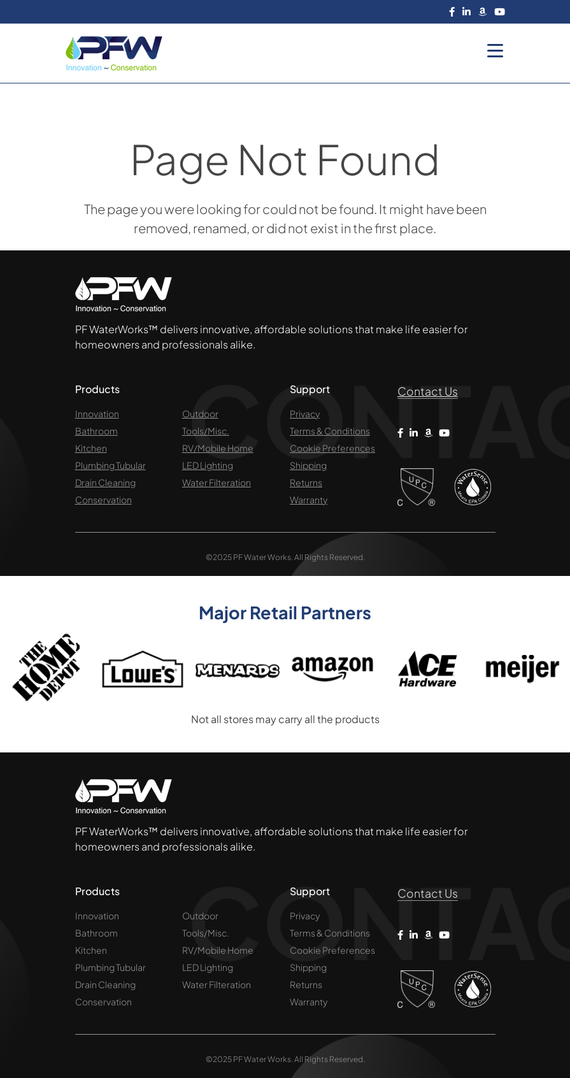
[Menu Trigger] (495, 49)
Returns (306, 482)
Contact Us (428, 391)
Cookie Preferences (332, 448)
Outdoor (200, 413)
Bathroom (96, 430)
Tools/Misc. (205, 430)
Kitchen (91, 448)
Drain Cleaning (105, 482)
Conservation (103, 499)
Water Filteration (216, 482)
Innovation (97, 413)
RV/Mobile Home (217, 448)
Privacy (305, 413)
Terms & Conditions (330, 430)
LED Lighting (207, 465)
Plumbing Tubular (110, 465)
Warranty (308, 499)
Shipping (308, 465)
